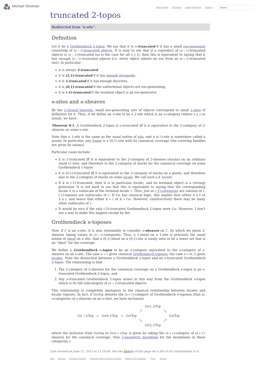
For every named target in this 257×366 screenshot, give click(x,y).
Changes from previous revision (105, 358)
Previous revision (77, 358)
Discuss (62, 358)
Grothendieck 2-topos (87, 46)
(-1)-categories (166, 191)
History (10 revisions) (135, 358)
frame (97, 141)
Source (163, 358)
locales (57, 258)
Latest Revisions (193, 7)
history (128, 351)
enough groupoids (120, 75)
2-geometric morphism (139, 337)
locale (128, 177)
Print (153, 358)
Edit (52, 358)
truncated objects (98, 50)
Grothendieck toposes (150, 254)
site (141, 137)
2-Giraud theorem (78, 110)
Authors (209, 7)
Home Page (162, 7)
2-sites (195, 110)
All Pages (176, 7)
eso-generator (194, 46)
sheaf (71, 239)
